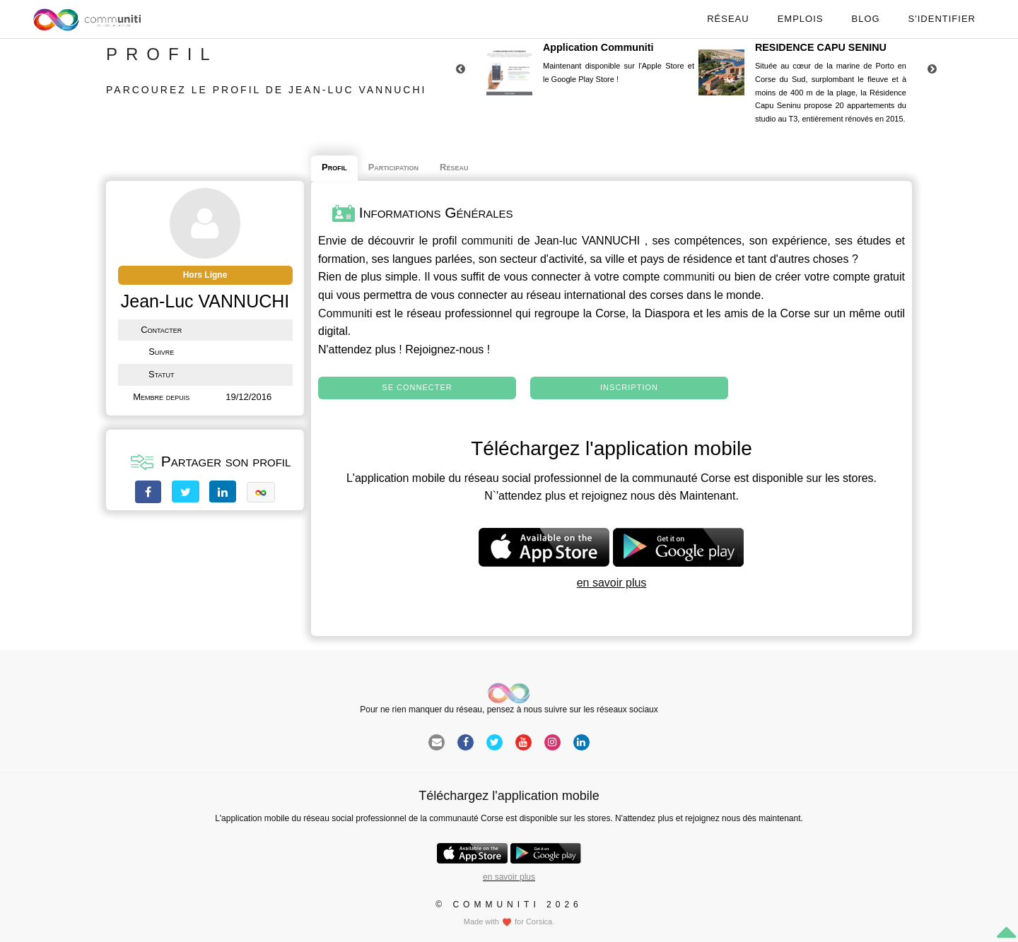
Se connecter (417, 387)
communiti (487, 241)
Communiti (345, 313)
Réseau (728, 18)
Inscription (629, 387)
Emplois (801, 18)
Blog (865, 18)
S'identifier (942, 18)
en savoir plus (612, 583)
